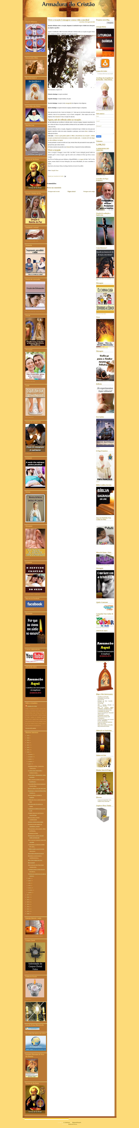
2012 (28, 906)
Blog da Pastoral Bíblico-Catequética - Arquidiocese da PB (106, 708)
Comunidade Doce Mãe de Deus (105, 710)
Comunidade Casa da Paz (103, 715)
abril (29, 885)
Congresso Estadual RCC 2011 (104, 799)
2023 (28, 740)
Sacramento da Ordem (33, 833)
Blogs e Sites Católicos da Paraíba (105, 724)
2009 (28, 913)
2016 (28, 897)
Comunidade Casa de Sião (103, 698)
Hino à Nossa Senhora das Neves (35, 860)
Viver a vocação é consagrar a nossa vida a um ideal (68, 20)
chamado (57, 116)
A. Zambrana (66, 1122)
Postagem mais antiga (89, 191)
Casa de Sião (100, 703)
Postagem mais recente (54, 191)
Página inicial (71, 191)
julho (29, 878)
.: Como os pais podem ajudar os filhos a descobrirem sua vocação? (72, 135)
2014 (28, 901)
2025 (28, 735)
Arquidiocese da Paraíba (103, 696)
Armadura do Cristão (32, 706)
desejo (68, 147)
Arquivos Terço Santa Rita (103, 801)
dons (86, 131)
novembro (30, 756)
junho (29, 880)
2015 (28, 899)
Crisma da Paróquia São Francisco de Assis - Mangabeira (106, 720)
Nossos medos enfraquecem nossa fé (36, 853)
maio (29, 883)
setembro (30, 761)
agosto (29, 763)
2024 (28, 737)
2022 (28, 742)
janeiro (30, 892)
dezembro (30, 754)
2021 (28, 745)
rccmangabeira (101, 718)
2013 (28, 904)
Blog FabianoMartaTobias (103, 726)
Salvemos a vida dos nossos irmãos (35, 822)
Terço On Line (101, 699)
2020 (28, 747)
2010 (28, 911)
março (29, 887)
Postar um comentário (54, 187)
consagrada (68, 103)
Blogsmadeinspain (76, 1122)
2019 (28, 749)
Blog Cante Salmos (102, 723)
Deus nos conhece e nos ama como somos (37, 788)
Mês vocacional (31, 862)
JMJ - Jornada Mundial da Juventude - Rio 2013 (106, 705)
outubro (30, 759)
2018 (28, 752)
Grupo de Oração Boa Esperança (105, 722)
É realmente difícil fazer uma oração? (105, 73)
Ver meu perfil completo (30, 728)
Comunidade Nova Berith (103, 711)
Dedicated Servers (72, 1124)
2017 (28, 894)
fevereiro (30, 890)
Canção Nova (54, 170)
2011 (28, 909)
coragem (81, 159)
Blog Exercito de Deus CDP (104, 716)
